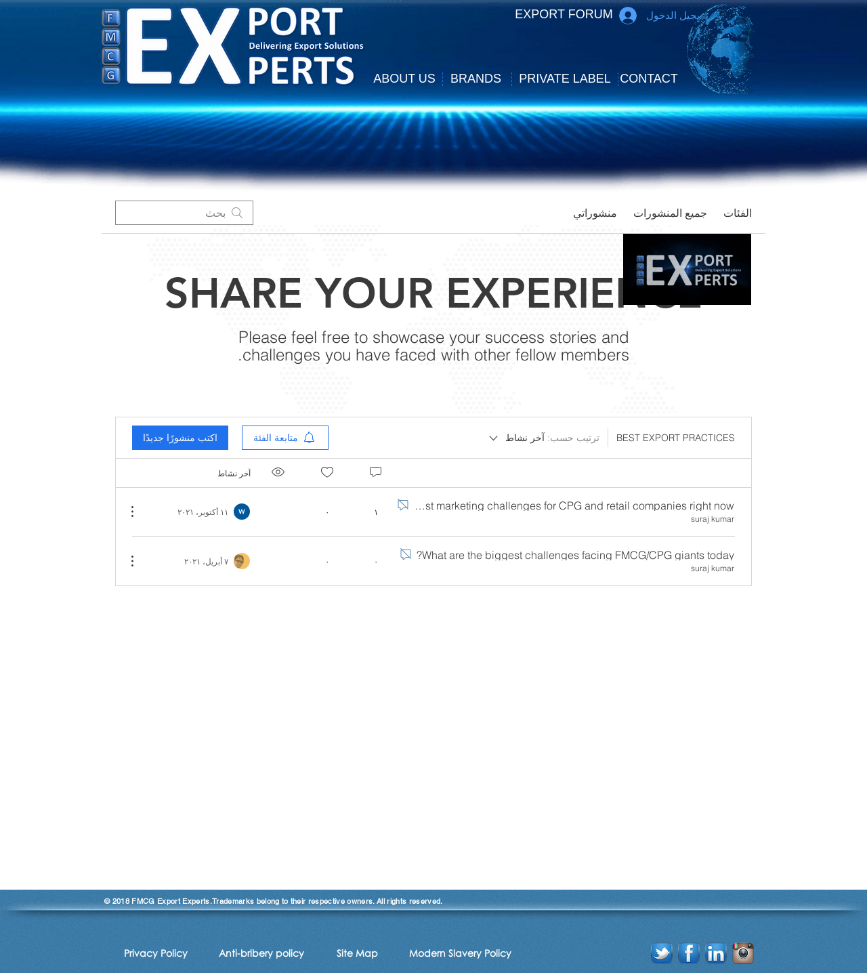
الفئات (737, 213)
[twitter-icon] (661, 953)
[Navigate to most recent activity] (206, 511)
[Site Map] (356, 952)
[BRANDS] (476, 79)
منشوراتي (595, 213)
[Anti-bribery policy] (261, 952)
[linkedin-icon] (715, 953)
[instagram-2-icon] (743, 953)
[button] (404, 79)
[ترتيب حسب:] (543, 438)
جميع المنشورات (670, 213)
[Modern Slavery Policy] (460, 952)
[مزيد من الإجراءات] (139, 511)
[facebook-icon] (688, 953)
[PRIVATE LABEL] (564, 79)
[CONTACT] (649, 79)
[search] (184, 213)
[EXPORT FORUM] (564, 14)
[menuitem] (285, 438)
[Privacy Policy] (155, 952)
